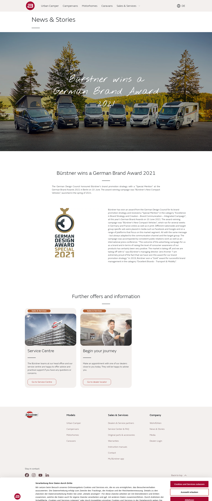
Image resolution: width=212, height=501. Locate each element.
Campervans (73, 429)
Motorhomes (73, 435)
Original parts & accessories (121, 435)
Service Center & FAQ (118, 429)
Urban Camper (74, 423)
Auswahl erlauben (189, 469)
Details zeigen (144, 496)
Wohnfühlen (155, 423)
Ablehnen (189, 477)
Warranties (113, 441)
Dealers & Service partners (121, 423)
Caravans (71, 441)
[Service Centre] (50, 330)
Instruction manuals (117, 447)
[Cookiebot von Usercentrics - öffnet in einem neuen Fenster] (17, 496)
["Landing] (30, 6)
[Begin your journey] (106, 330)
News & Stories (157, 429)
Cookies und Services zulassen (189, 461)
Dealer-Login (156, 441)
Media (152, 435)
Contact (112, 452)
